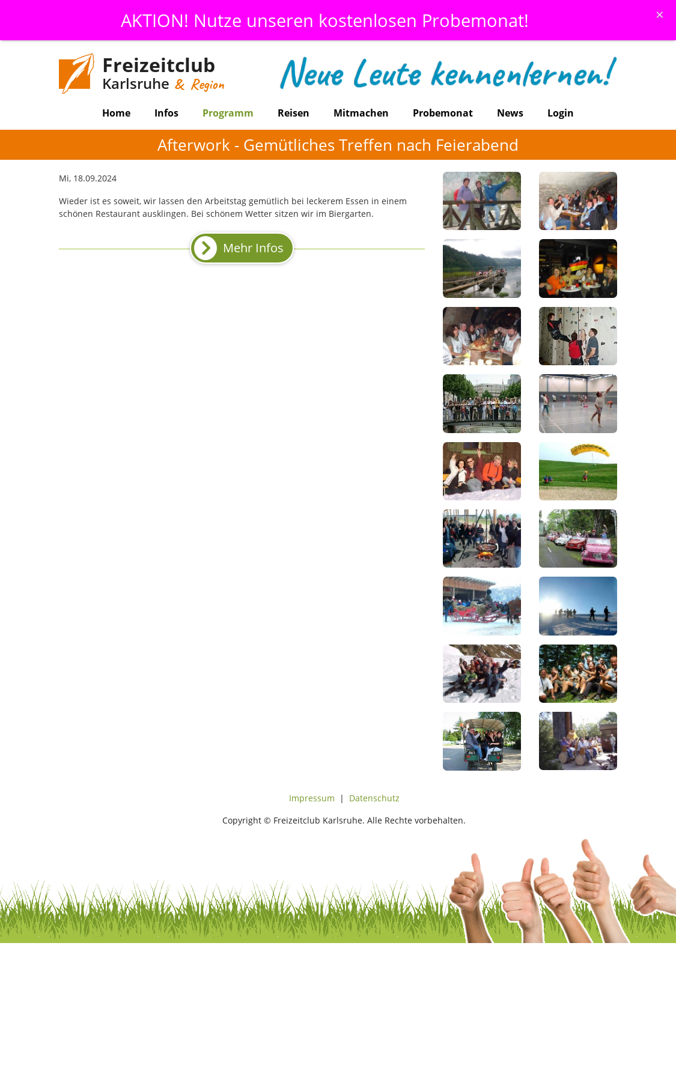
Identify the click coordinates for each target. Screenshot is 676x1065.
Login (560, 113)
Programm (228, 113)
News (510, 113)
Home (116, 113)
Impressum (312, 798)
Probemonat (443, 113)
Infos (166, 113)
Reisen (293, 113)
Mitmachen (361, 113)
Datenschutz (374, 798)
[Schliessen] (660, 14)
